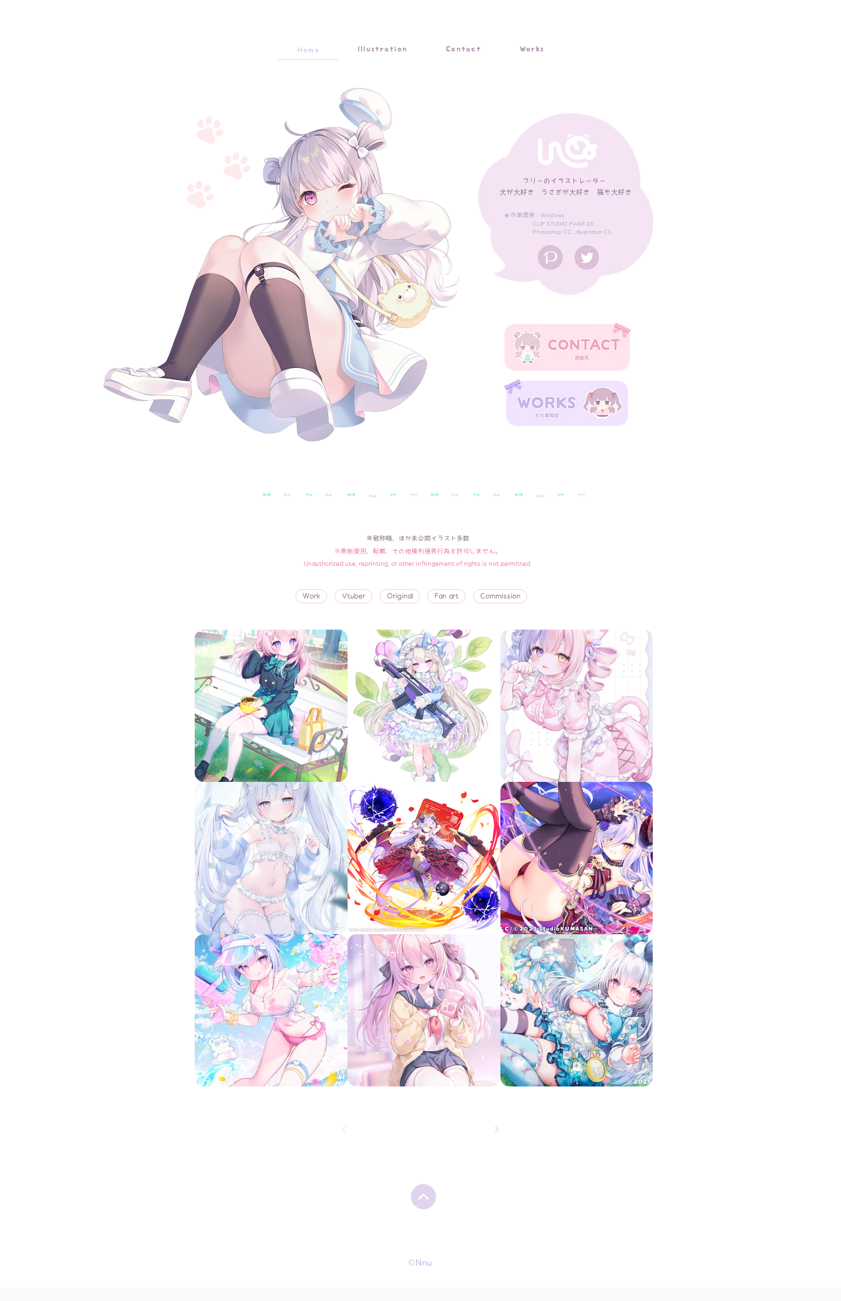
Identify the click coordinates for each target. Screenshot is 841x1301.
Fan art (446, 595)
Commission (500, 595)
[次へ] (496, 1129)
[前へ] (344, 1129)
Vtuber (354, 595)
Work (312, 595)
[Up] (423, 1196)
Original (400, 595)
